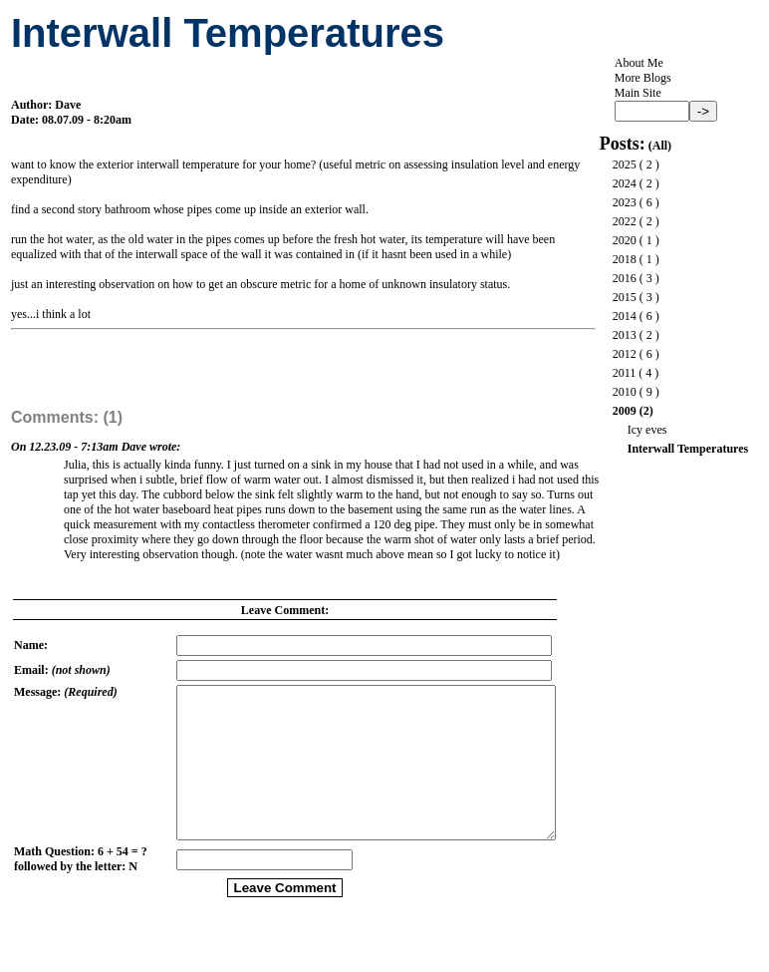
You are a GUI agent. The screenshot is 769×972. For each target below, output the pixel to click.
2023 (625, 202)
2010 (625, 392)
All (659, 146)
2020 (625, 240)
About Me (639, 63)
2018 (625, 259)
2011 (625, 373)
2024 (625, 183)
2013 (625, 335)
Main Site (638, 93)
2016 (625, 278)
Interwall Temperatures (688, 449)
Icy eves (647, 430)
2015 (625, 297)
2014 (625, 316)
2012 (625, 354)
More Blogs (643, 78)
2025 (625, 164)
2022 (625, 221)
